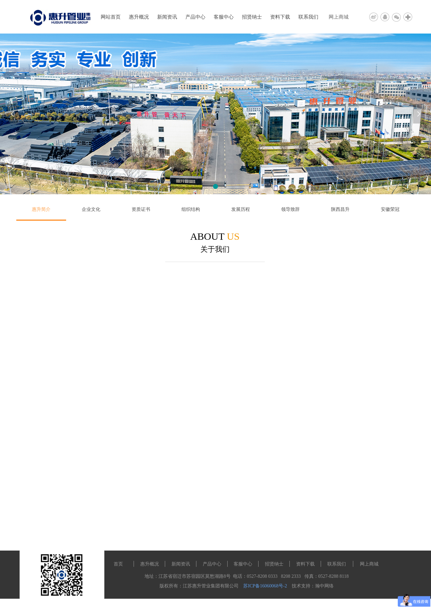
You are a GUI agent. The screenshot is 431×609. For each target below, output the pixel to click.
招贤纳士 (252, 17)
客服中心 (224, 17)
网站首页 (111, 17)
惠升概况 (139, 17)
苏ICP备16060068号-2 (265, 585)
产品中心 (195, 17)
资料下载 (280, 17)
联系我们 (308, 17)
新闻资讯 (167, 17)
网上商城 (339, 17)
